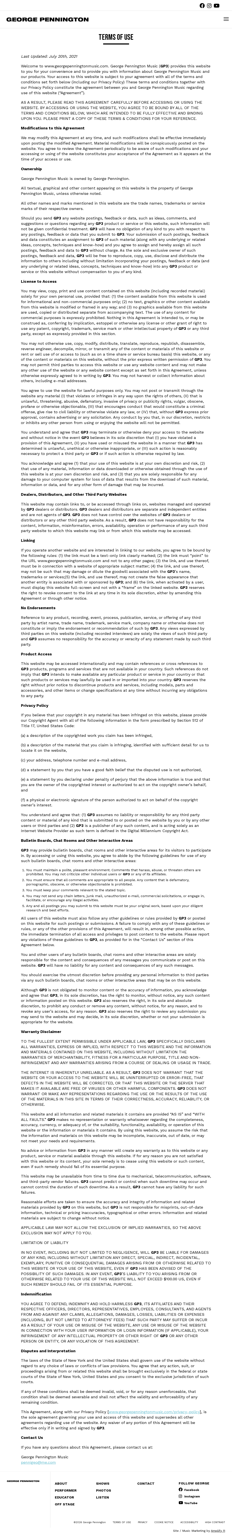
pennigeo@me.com (38, 1462)
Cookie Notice (164, 1522)
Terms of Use (122, 1522)
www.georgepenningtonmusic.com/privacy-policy (154, 1411)
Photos (103, 1490)
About (61, 1483)
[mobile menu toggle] (226, 19)
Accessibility (189, 1522)
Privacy (142, 1522)
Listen (102, 1497)
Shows (102, 1483)
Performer (66, 1490)
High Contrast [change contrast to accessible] (215, 1522)
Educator (64, 1497)
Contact (146, 1483)
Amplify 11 (218, 1530)
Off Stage (65, 1504)
